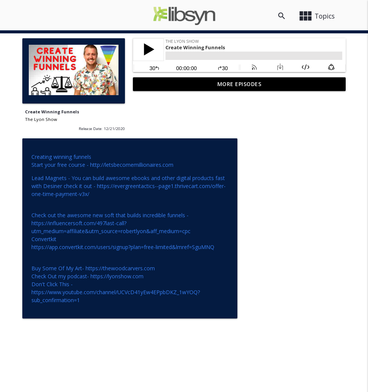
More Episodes (239, 84)
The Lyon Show (41, 119)
